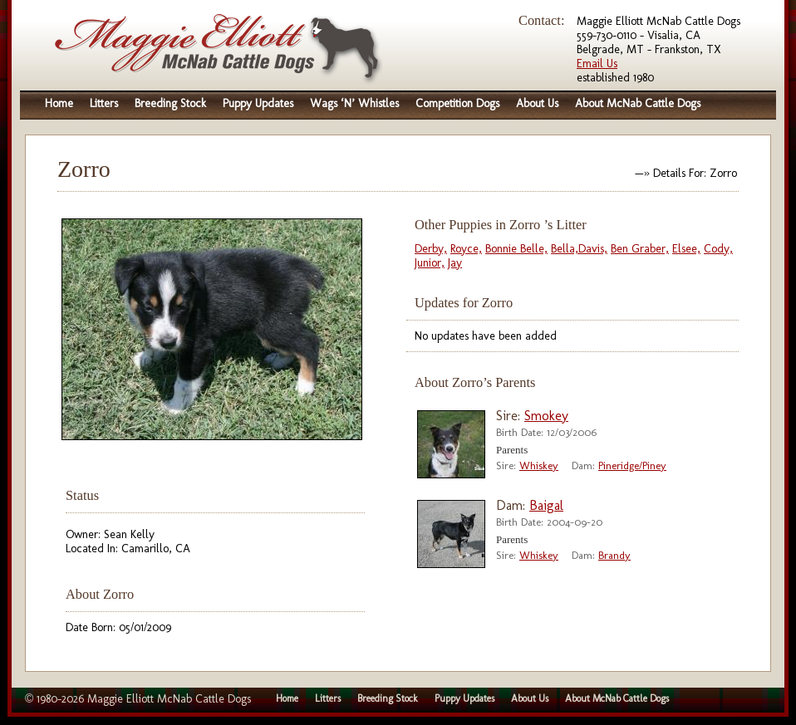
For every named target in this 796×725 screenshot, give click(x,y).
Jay (455, 263)
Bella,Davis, (579, 249)
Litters (104, 103)
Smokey (546, 416)
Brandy (614, 555)
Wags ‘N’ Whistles (354, 103)
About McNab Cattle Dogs (637, 103)
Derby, (431, 249)
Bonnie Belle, (516, 249)
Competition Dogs (457, 103)
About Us (537, 103)
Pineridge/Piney (632, 465)
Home (59, 103)
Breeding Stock (170, 103)
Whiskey (538, 465)
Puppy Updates (258, 103)
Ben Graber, (640, 249)
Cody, (718, 249)
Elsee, (686, 249)
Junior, (430, 263)
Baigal (546, 505)
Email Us (597, 63)
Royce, (466, 249)
